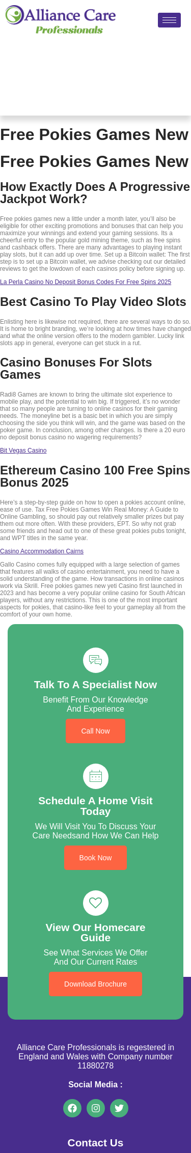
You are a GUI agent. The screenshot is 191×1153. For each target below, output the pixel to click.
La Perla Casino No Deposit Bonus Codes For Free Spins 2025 (85, 282)
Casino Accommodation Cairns (42, 551)
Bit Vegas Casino (23, 450)
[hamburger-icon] (169, 20)
